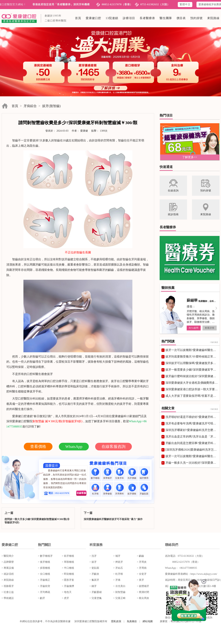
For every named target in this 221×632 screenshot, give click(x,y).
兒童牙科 (119, 473)
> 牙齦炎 (94, 574)
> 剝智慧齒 (119, 592)
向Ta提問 (193, 328)
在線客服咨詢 (113, 446)
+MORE (214, 342)
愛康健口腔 (93, 18)
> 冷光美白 (119, 586)
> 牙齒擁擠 (68, 586)
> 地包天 (67, 592)
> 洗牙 (93, 556)
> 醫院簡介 (8, 556)
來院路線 (213, 18)
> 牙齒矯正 (44, 580)
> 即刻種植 (68, 574)
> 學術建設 (8, 598)
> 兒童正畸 (119, 598)
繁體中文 (185, 4)
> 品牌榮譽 (8, 562)
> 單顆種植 (68, 562)
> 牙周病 (142, 568)
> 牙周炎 (142, 562)
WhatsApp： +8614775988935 (181, 568)
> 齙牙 (41, 598)
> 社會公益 (8, 592)
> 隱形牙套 (68, 580)
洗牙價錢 (132, 473)
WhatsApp (73, 446)
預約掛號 (196, 18)
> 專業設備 (8, 568)
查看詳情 (209, 328)
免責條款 (132, 621)
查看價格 (38, 446)
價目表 (181, 18)
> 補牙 (116, 556)
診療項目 (129, 18)
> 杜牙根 (118, 574)
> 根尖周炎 (143, 598)
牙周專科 (119, 489)
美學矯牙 (107, 473)
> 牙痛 (116, 580)
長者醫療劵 (147, 18)
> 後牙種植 (44, 562)
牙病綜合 (30, 106)
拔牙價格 (132, 489)
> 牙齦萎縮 (96, 592)
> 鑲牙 (93, 586)
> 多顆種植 (44, 568)
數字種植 (95, 473)
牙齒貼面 (144, 489)
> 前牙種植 (68, 556)
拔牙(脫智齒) (51, 106)
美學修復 (107, 489)
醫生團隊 (166, 18)
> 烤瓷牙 (118, 562)
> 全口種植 (44, 574)
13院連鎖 (112, 18)
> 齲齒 (140, 556)
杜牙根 (95, 489)
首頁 (78, 18)
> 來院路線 (8, 580)
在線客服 (81, 493)
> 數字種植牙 (45, 556)
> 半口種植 (68, 568)
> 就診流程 (8, 574)
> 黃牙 (140, 580)
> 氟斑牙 (94, 580)
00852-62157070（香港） (117, 4)
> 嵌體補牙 (143, 586)
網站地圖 (148, 621)
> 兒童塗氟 (96, 598)
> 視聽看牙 (8, 586)
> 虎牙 (65, 598)
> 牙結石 (118, 568)
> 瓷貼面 (94, 568)
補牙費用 (144, 473)
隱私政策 (116, 621)
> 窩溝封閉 (143, 592)
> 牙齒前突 (44, 586)
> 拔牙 (93, 562)
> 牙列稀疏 (44, 592)
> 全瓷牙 (142, 574)
